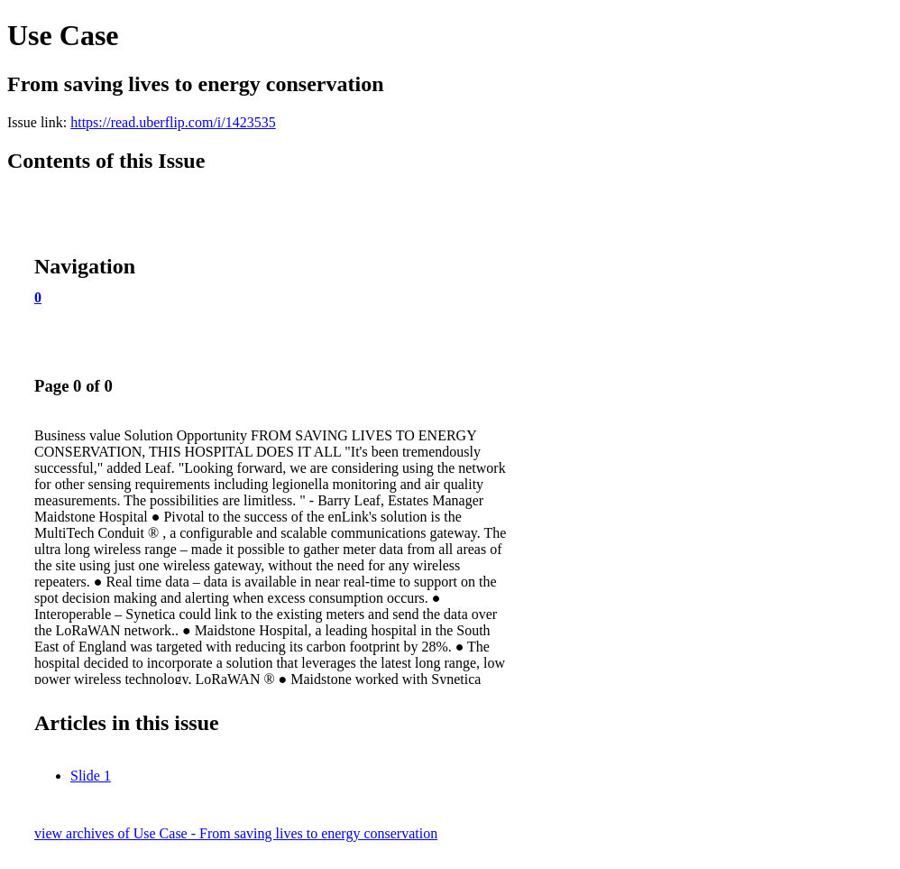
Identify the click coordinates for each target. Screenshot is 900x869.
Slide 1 (90, 775)
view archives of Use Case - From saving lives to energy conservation (235, 833)
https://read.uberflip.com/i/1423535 (173, 122)
